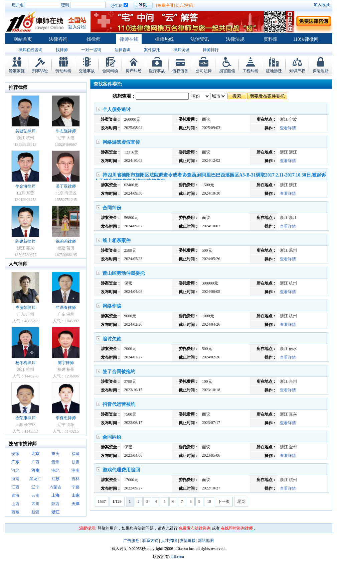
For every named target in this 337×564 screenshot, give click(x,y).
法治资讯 (199, 39)
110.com (177, 556)
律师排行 (211, 49)
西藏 (15, 512)
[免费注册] (165, 5)
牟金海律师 (25, 186)
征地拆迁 (274, 71)
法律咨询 (58, 39)
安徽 (15, 453)
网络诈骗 (112, 306)
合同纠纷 (110, 71)
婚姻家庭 (17, 71)
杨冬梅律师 (25, 362)
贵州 (55, 462)
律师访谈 (181, 49)
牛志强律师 (66, 131)
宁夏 (75, 487)
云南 (35, 495)
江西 (15, 487)
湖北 (55, 470)
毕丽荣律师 (25, 307)
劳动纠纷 (63, 71)
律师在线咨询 (30, 49)
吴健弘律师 (25, 131)
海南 (15, 478)
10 (209, 501)
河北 (15, 470)
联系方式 (150, 540)
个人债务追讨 (117, 109)
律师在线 (129, 39)
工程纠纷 (250, 71)
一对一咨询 (91, 49)
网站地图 (206, 540)
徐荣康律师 (25, 418)
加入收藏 (322, 4)
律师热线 (164, 39)
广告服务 (131, 540)
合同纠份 (112, 207)
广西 (35, 462)
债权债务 (180, 71)
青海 (15, 495)
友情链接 (188, 540)
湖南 (75, 470)
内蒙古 (55, 487)
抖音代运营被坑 (119, 404)
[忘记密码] (185, 5)
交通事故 (87, 71)
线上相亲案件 (117, 240)
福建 (75, 453)
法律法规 (235, 39)
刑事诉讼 (40, 71)
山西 (15, 503)
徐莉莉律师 (66, 241)
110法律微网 (305, 39)
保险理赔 (321, 71)
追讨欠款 (112, 338)
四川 (35, 503)
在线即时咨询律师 (237, 528)
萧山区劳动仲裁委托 (124, 273)
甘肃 (75, 462)
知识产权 (297, 71)
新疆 (35, 512)
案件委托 (152, 49)
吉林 (75, 478)
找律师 (94, 39)
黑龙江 (35, 478)
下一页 (224, 501)
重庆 (55, 453)
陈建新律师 (25, 241)
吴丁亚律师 (66, 186)
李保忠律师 (66, 418)
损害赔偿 (227, 71)
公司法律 (204, 71)
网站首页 (22, 39)
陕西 (55, 503)
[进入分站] (77, 27)
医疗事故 (157, 71)
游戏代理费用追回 (121, 469)
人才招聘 (169, 540)
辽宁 (35, 487)
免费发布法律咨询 (195, 528)
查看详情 (288, 128)
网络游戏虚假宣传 (121, 142)
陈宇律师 (66, 362)
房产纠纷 (134, 71)
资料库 (271, 39)
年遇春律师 (66, 307)
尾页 (241, 501)
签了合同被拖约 (119, 371)
